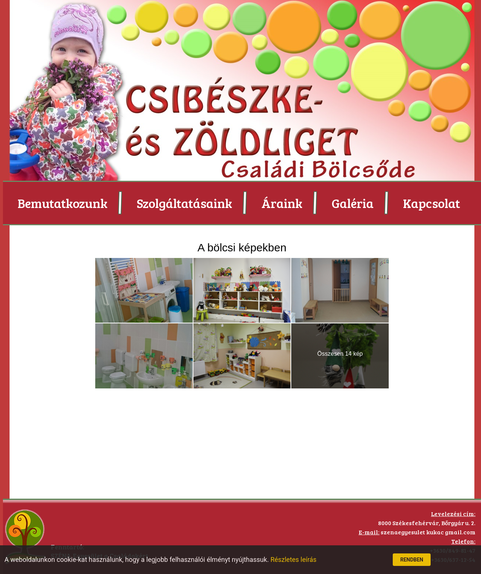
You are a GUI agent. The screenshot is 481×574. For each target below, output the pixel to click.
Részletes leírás (293, 559)
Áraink (281, 203)
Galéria (353, 203)
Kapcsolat (431, 203)
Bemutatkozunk (62, 203)
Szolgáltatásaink (184, 203)
